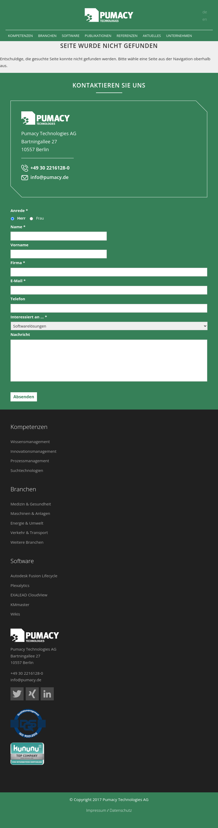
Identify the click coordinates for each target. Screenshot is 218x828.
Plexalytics (19, 585)
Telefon (17, 298)
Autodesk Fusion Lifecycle (33, 575)
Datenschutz (121, 810)
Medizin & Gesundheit (30, 503)
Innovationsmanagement (33, 451)
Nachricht (20, 334)
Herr (21, 218)
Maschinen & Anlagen (30, 513)
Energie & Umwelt (26, 523)
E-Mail (18, 280)
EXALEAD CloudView (28, 594)
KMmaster (19, 604)
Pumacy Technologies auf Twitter (17, 693)
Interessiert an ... (28, 316)
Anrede (19, 210)
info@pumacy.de (49, 177)
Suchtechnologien (26, 470)
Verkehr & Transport (29, 532)
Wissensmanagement (30, 441)
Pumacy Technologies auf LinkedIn (47, 693)
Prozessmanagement (29, 460)
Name (17, 226)
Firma (17, 262)
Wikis (15, 614)
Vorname (19, 244)
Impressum (96, 810)
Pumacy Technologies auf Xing (32, 693)
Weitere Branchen (27, 542)
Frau (40, 218)
